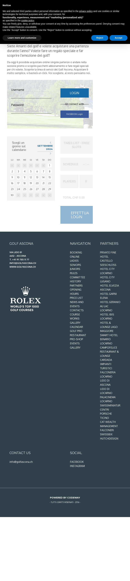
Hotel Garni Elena (108, 296)
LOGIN (74, 93)
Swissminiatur (110, 405)
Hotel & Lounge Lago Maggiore (109, 327)
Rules (73, 273)
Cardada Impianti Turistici (106, 364)
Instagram (77, 466)
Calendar (76, 327)
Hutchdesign (109, 438)
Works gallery (75, 320)
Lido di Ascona (105, 382)
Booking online (76, 254)
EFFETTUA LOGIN (80, 214)
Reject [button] (99, 38)
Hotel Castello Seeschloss (108, 261)
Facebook (77, 461)
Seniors (75, 265)
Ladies (74, 260)
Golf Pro (76, 331)
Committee (77, 277)
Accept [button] (118, 38)
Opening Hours (75, 291)
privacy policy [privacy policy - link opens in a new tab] (86, 11)
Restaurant (78, 335)
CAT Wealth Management (109, 424)
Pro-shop (76, 339)
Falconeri (107, 430)
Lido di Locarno (106, 391)
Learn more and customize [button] (22, 38)
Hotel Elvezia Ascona (109, 287)
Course (75, 314)
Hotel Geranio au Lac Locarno (110, 306)
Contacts (77, 310)
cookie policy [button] (27, 20)
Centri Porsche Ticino (106, 413)
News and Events (77, 304)
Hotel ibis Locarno (107, 316)
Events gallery (75, 345)
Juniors (75, 269)
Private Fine (108, 252)
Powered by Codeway (65, 497)
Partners (76, 285)
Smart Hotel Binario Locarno (109, 339)
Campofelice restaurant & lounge (109, 351)
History (75, 281)
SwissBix (106, 434)
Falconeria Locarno (108, 374)
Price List (76, 297)
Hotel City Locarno (107, 271)
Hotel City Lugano (107, 279)
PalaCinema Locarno (108, 399)
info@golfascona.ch (21, 461)
